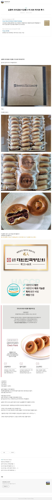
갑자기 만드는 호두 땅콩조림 (7, 470)
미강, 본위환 (5, 31)
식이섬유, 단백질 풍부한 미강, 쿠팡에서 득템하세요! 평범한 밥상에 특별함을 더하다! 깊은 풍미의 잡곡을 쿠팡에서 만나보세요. (21, 23)
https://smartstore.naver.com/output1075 (10, 28)
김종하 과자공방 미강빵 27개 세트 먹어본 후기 (26, 10)
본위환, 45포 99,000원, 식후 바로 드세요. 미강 (13, 32)
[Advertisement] (26, 47)
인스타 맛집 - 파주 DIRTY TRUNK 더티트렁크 (9, 468)
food (26, 7)
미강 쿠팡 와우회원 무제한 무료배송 (12, 21)
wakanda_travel (6, 482)
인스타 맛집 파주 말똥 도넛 (7, 466)
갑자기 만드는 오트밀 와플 (7, 463)
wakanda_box (7, 1)
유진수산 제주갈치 (5, 461)
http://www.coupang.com (7, 19)
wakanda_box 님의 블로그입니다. (9, 483)
